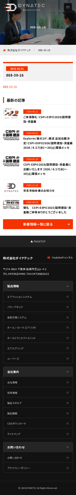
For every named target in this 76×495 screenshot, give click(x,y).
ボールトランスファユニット (21, 338)
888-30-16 (10, 87)
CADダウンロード (16, 423)
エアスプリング (15, 348)
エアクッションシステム (19, 296)
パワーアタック (15, 307)
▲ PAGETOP (38, 241)
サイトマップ (13, 434)
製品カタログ (14, 403)
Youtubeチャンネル (60, 257)
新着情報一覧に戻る (38, 224)
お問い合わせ (14, 457)
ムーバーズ (13, 358)
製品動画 (12, 413)
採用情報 (12, 392)
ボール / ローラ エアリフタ (21, 327)
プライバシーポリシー (18, 468)
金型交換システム (17, 317)
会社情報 (12, 382)
